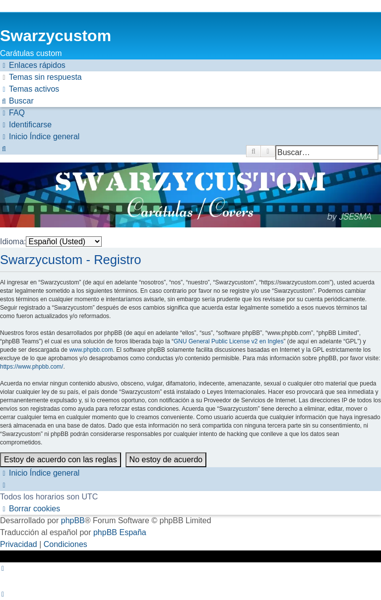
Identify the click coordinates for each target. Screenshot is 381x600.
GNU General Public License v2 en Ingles (228, 341)
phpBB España (119, 532)
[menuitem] (41, 77)
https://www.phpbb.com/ (31, 366)
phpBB (73, 520)
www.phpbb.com (91, 349)
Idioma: (13, 241)
